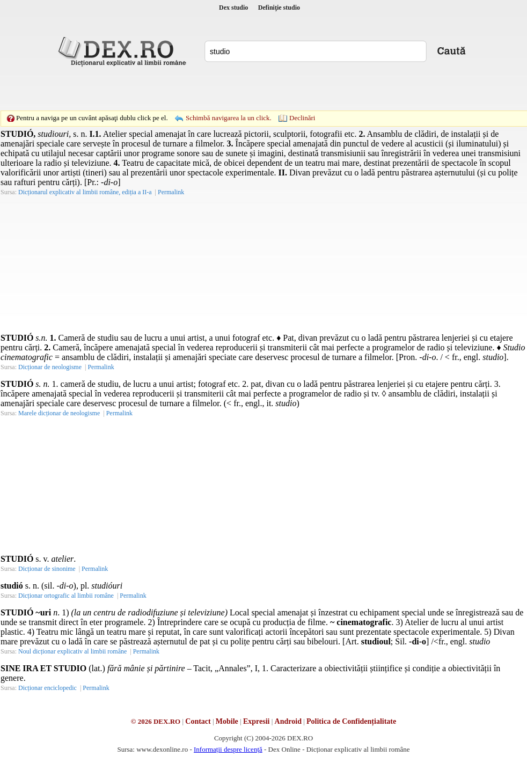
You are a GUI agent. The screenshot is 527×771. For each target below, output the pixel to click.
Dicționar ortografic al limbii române (66, 595)
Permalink (171, 192)
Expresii (256, 721)
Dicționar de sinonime (47, 568)
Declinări (302, 118)
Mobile (227, 721)
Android (288, 721)
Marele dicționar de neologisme (59, 413)
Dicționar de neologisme (50, 367)
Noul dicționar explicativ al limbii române (72, 651)
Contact (197, 721)
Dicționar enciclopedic (47, 688)
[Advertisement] (189, 88)
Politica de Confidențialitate (351, 721)
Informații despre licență (228, 749)
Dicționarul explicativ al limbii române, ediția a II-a (85, 192)
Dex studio (233, 7)
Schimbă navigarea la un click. (229, 118)
